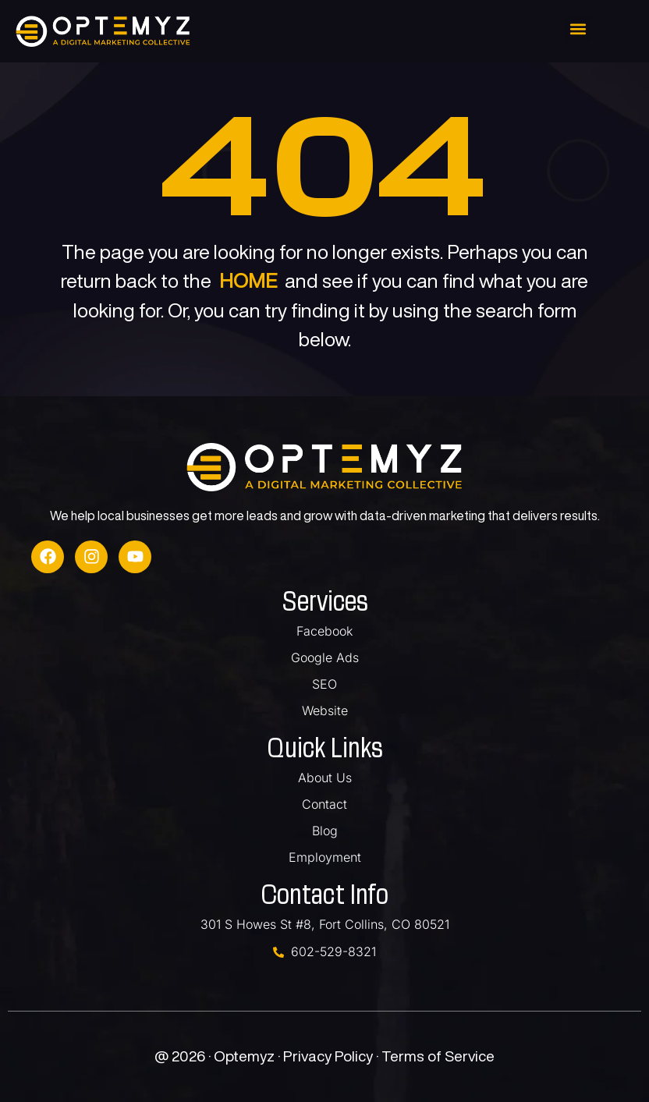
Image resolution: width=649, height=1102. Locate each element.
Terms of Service (438, 1055)
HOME (248, 280)
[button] (577, 28)
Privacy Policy (329, 1055)
